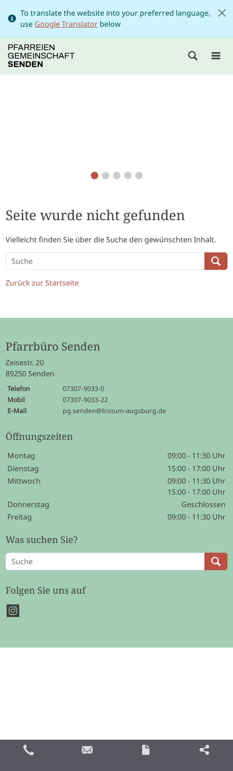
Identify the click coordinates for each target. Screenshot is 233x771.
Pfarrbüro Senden (53, 346)
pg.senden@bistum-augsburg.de (114, 410)
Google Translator (66, 24)
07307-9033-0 (83, 388)
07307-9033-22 (85, 399)
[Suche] (105, 261)
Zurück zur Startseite (42, 283)
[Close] (222, 13)
